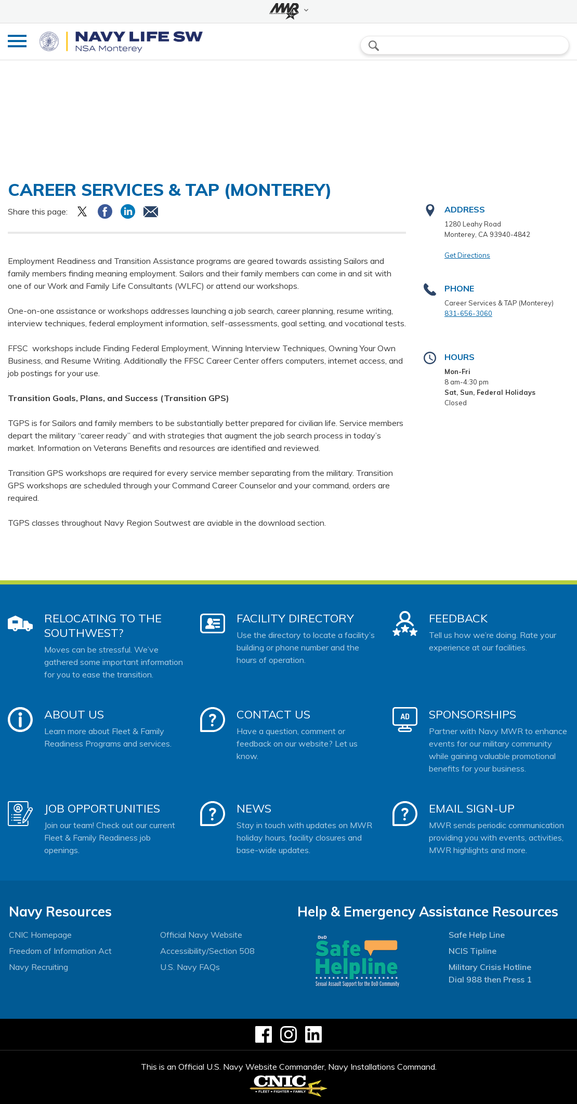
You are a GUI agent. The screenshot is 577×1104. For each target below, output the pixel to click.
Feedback (458, 618)
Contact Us (273, 714)
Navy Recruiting (38, 967)
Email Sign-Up (472, 808)
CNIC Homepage (40, 934)
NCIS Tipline (472, 951)
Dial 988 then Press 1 (490, 979)
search (374, 46)
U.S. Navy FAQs (190, 967)
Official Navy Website (201, 934)
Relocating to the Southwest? (103, 625)
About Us (74, 714)
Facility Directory (295, 618)
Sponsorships (472, 714)
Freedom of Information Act (60, 951)
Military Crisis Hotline (490, 967)
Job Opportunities (102, 808)
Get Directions (467, 255)
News (254, 808)
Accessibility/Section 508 (207, 951)
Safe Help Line (477, 934)
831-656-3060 (468, 313)
